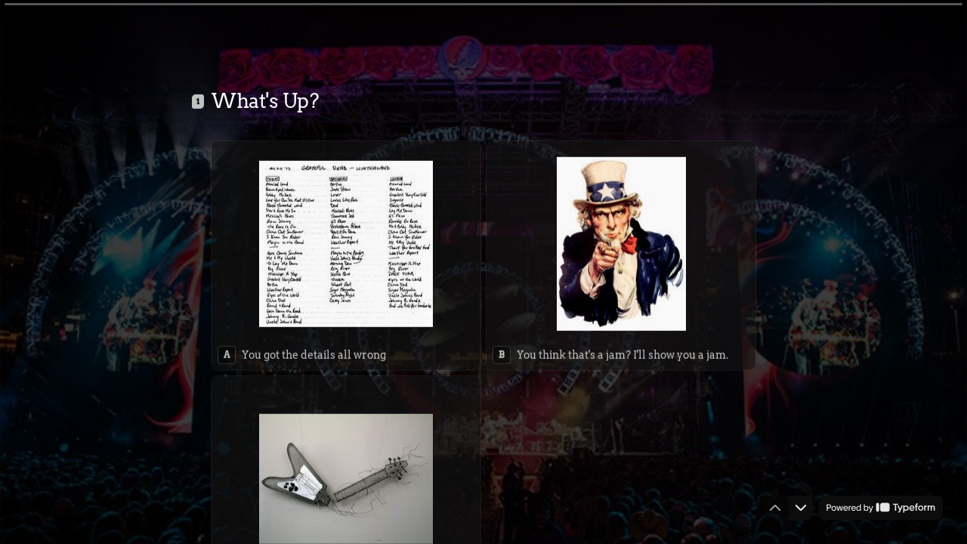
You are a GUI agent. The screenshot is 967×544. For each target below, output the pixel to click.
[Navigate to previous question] (775, 508)
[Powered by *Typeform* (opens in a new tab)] (881, 508)
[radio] (346, 252)
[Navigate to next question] (801, 508)
